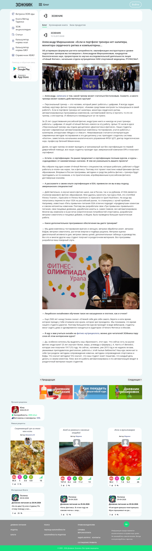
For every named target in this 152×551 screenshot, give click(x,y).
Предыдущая (47, 379)
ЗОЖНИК (57, 16)
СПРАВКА (81, 530)
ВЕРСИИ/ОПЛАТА (84, 532)
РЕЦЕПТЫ (14, 530)
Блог (44, 25)
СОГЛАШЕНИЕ (83, 542)
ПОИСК (47, 525)
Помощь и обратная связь (23, 62)
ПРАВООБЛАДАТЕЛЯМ (86, 525)
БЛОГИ (13, 535)
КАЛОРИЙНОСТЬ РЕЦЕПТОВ (55, 535)
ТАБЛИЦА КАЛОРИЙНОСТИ (54, 530)
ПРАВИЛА (93, 542)
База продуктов (78, 25)
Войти (135, 4)
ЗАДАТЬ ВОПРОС (84, 537)
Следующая (135, 379)
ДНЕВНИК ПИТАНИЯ (18, 525)
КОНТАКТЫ (96, 537)
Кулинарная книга (58, 25)
